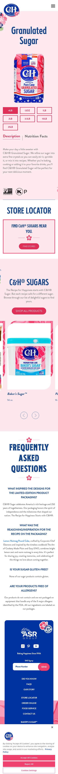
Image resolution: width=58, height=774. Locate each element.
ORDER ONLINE (29, 703)
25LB (10, 127)
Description (11, 136)
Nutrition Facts (36, 136)
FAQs (29, 684)
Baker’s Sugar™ (17, 394)
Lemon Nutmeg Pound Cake (16, 541)
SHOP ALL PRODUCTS (29, 311)
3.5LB (27, 118)
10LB (44, 118)
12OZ (27, 110)
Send (44, 666)
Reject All (29, 764)
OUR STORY (29, 689)
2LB (10, 118)
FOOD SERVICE (29, 708)
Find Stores (29, 246)
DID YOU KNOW (29, 678)
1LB (44, 110)
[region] (29, 749)
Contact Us (29, 713)
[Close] (52, 727)
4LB (10, 110)
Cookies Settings (29, 770)
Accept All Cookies (29, 757)
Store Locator (29, 697)
